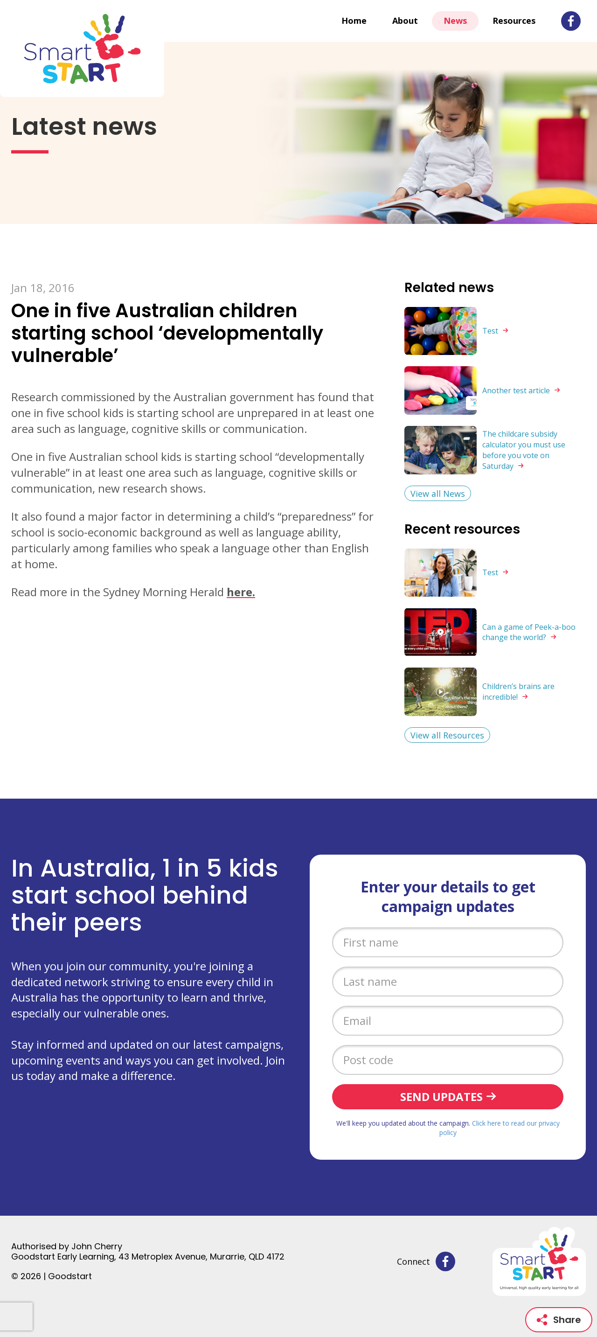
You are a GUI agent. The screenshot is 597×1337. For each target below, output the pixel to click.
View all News (437, 493)
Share (558, 1319)
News (455, 20)
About (405, 20)
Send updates (441, 1096)
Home (354, 20)
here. (241, 591)
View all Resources (447, 735)
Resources (514, 20)
